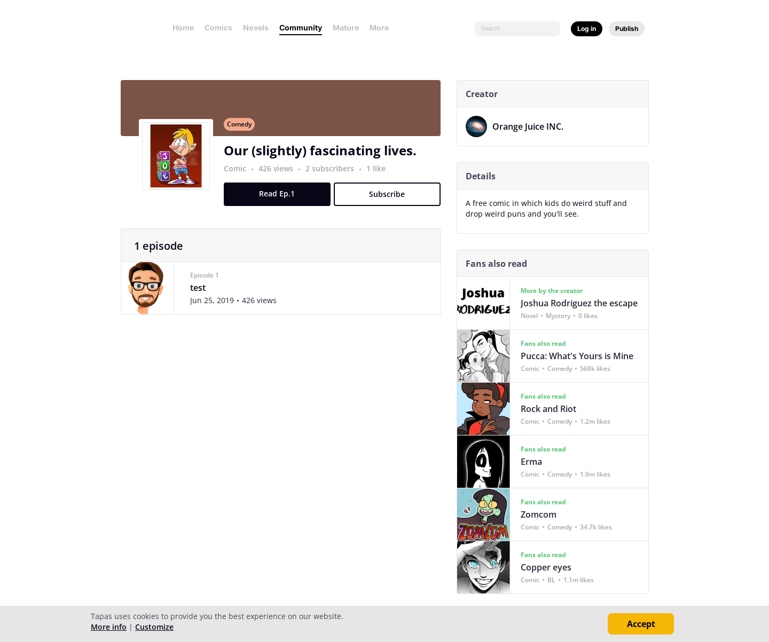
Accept (641, 624)
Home (183, 27)
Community (300, 27)
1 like (379, 174)
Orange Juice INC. (531, 126)
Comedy (243, 129)
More (382, 27)
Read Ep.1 (281, 199)
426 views (280, 174)
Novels (256, 27)
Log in (586, 29)
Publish (626, 29)
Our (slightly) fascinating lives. (323, 156)
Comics (218, 27)
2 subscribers (334, 174)
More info (109, 627)
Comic (238, 174)
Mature (346, 27)
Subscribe (391, 200)
